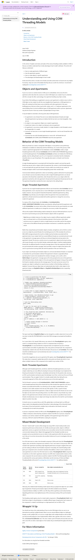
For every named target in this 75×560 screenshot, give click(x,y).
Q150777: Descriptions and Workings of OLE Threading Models (38, 534)
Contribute (25, 559)
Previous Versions (13, 559)
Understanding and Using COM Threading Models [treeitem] (10, 19)
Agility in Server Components (29, 530)
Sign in (71, 2)
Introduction (26, 33)
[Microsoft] (3, 2)
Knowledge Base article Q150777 (36, 84)
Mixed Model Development (30, 39)
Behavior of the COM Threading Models (32, 37)
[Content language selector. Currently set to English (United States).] (8, 555)
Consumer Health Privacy (41, 559)
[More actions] (71, 14)
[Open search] (68, 2)
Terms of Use (53, 559)
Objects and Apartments (29, 35)
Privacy (31, 559)
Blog (19, 559)
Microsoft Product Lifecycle (41, 6)
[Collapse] (17, 12)
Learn (23, 13)
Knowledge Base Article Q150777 (47, 460)
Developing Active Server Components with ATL (34, 537)
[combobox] (10, 16)
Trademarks (60, 559)
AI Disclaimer (4, 559)
